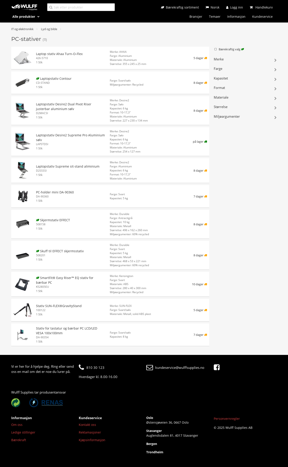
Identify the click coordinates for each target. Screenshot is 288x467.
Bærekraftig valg (229, 49)
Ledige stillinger (23, 432)
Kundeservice (262, 16)
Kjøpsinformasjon (92, 440)
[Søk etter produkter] (81, 7)
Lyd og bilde (49, 29)
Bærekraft (18, 440)
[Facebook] (218, 367)
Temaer (214, 16)
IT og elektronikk (22, 29)
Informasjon (236, 16)
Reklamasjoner (90, 432)
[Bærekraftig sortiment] (180, 7)
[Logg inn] (234, 7)
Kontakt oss (87, 425)
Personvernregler (227, 418)
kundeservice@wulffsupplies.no (175, 367)
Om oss (16, 425)
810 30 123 (91, 367)
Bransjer (195, 16)
